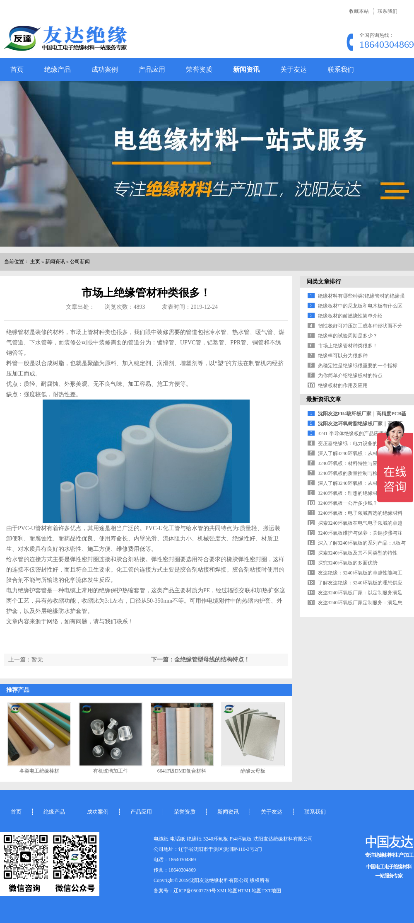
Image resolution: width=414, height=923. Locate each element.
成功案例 (104, 69)
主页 (35, 261)
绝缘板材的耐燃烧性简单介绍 (350, 316)
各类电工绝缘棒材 (39, 771)
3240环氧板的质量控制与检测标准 (355, 473)
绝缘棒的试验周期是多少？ (348, 336)
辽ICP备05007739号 (194, 891)
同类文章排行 (323, 282)
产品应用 (152, 69)
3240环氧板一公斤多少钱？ (348, 503)
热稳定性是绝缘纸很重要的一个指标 (357, 365)
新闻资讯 (246, 69)
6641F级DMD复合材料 (182, 771)
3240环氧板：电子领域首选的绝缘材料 (360, 513)
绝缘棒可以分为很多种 (343, 356)
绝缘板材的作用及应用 (343, 385)
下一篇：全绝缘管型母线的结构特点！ (200, 660)
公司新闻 (80, 261)
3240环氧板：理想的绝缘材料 (350, 493)
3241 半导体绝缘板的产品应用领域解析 (361, 433)
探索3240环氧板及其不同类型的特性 (357, 553)
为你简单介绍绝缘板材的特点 (350, 375)
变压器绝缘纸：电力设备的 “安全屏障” (360, 443)
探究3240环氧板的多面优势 (348, 563)
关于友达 (293, 69)
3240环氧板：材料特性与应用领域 (355, 463)
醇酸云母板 (253, 771)
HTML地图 (250, 891)
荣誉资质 (199, 69)
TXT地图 (271, 891)
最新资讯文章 (323, 399)
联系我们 (387, 11)
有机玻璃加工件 (110, 771)
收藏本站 (359, 11)
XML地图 (227, 891)
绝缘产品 (57, 69)
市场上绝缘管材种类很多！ (348, 346)
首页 (17, 69)
